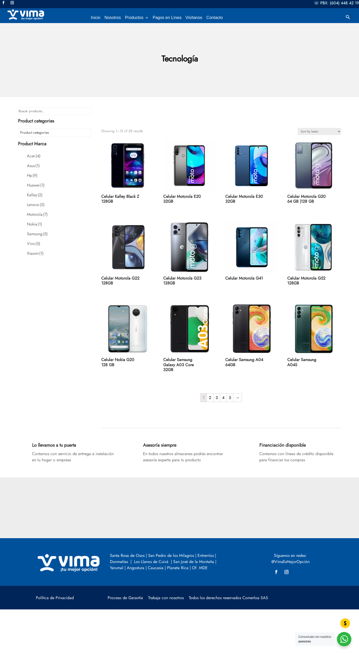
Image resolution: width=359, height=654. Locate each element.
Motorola (37, 214)
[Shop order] (319, 131)
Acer (33, 156)
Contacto (214, 18)
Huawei (36, 185)
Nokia (34, 224)
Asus (33, 166)
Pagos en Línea (167, 18)
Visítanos (194, 18)
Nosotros (113, 18)
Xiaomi (35, 253)
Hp (32, 175)
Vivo (33, 244)
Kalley (35, 195)
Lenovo (36, 205)
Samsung (37, 234)
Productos (134, 18)
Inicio (95, 18)
